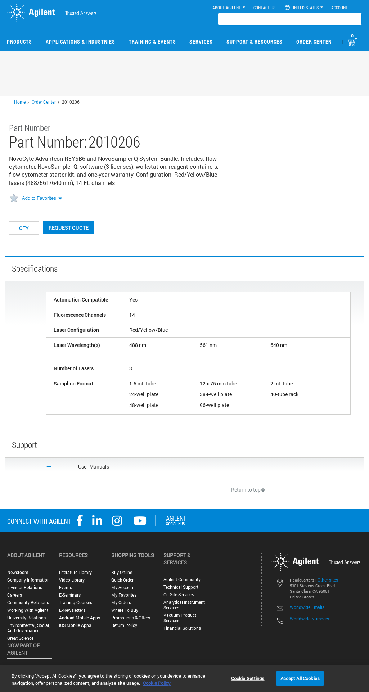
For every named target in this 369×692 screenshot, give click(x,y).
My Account (123, 587)
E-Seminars (70, 595)
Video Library (72, 580)
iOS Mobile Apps (75, 625)
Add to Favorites (39, 198)
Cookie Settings (248, 678)
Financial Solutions (182, 628)
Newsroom (17, 572)
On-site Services (178, 594)
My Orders (121, 602)
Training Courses (75, 602)
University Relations (26, 617)
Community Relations (28, 602)
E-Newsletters (72, 610)
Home (20, 102)
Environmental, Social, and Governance (28, 628)
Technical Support (180, 587)
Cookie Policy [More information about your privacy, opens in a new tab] (157, 683)
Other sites (328, 580)
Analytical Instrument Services (184, 605)
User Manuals (93, 466)
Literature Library (75, 572)
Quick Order (122, 580)
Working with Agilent (27, 610)
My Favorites (123, 595)
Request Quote (69, 227)
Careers (14, 595)
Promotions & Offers (130, 617)
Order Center (314, 41)
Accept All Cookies (300, 678)
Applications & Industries (80, 41)
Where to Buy (124, 610)
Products (19, 41)
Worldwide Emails (307, 607)
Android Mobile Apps (79, 617)
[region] (184, 678)
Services (201, 41)
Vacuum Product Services (179, 617)
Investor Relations (24, 587)
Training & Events (152, 41)
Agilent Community (182, 579)
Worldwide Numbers (309, 618)
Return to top (248, 489)
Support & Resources (254, 41)
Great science (20, 638)
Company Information (28, 580)
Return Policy (124, 625)
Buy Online (121, 572)
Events (65, 587)
